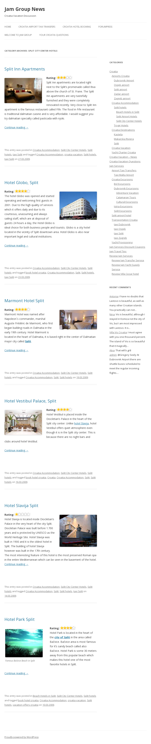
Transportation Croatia (125, 220)
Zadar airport (121, 94)
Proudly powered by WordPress (21, 737)
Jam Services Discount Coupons (127, 247)
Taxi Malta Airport (124, 175)
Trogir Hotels (121, 125)
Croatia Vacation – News (123, 157)
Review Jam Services (121, 256)
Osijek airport (121, 85)
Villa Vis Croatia (118, 332)
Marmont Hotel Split (24, 300)
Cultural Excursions (127, 202)
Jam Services (116, 166)
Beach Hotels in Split (44, 696)
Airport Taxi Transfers (124, 170)
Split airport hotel (121, 215)
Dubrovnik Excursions (126, 188)
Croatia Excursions (122, 179)
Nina (112, 314)
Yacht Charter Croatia (124, 152)
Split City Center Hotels (73, 150)
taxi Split (17, 154)
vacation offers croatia (25, 705)
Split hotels (90, 154)
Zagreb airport (122, 98)
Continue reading (16, 127)
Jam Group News (24, 9)
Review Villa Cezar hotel (125, 274)
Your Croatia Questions (53, 35)
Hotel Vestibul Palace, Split (30, 401)
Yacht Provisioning (122, 242)
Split (77, 272)
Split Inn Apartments (24, 69)
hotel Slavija (81, 423)
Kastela (118, 134)
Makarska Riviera (124, 139)
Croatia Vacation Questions (125, 161)
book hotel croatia (36, 272)
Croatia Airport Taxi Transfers (37, 26)
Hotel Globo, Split (21, 182)
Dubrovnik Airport (124, 80)
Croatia (51, 477)
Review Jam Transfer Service (128, 260)
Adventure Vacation (127, 193)
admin (113, 355)
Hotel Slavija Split (21, 505)
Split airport (120, 89)
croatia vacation (73, 154)
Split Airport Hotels (126, 116)
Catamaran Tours (126, 197)
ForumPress (105, 26)
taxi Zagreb (120, 238)
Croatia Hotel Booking (77, 26)
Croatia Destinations (123, 130)
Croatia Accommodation (46, 150)
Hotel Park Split (19, 619)
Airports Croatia (120, 76)
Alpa (112, 350)
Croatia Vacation (121, 148)
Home (7, 26)
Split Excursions (123, 211)
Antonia (113, 296)
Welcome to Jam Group (18, 35)
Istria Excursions (123, 206)
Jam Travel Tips (117, 251)
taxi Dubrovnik (122, 224)
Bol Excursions (122, 184)
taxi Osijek (120, 229)
